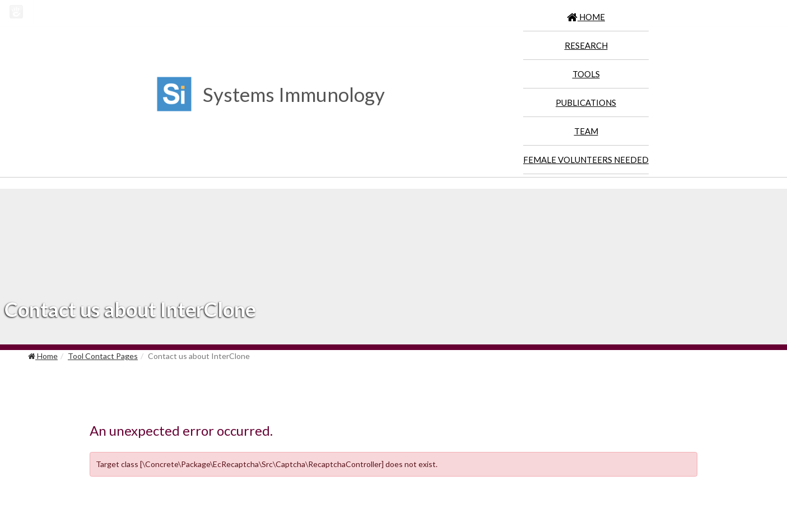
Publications (586, 102)
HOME (586, 17)
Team (586, 131)
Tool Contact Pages (103, 356)
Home (43, 356)
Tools (586, 74)
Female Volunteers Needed (586, 160)
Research (586, 45)
